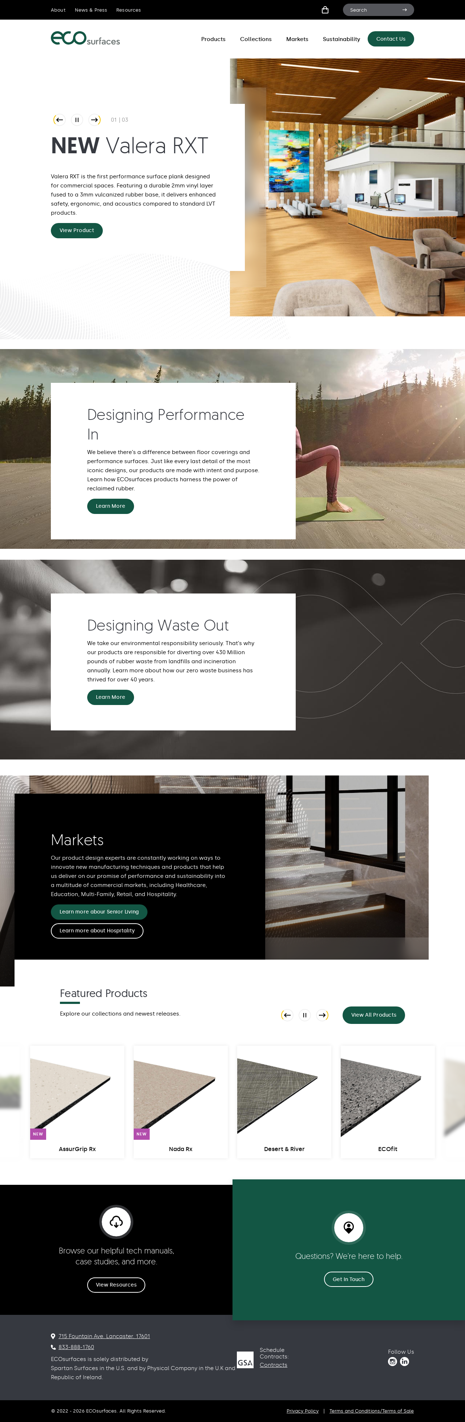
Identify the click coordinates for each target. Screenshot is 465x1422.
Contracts (273, 1365)
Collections (256, 39)
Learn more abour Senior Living (99, 912)
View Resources (116, 1285)
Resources (128, 10)
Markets (297, 39)
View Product (77, 230)
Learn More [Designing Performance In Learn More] (110, 506)
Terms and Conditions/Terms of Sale (371, 1411)
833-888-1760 (76, 1347)
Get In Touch (349, 1279)
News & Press (91, 10)
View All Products (373, 1015)
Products (213, 39)
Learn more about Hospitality (97, 931)
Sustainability (341, 39)
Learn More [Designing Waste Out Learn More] (110, 697)
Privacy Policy (303, 1411)
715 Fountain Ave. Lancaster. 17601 (104, 1336)
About (58, 10)
